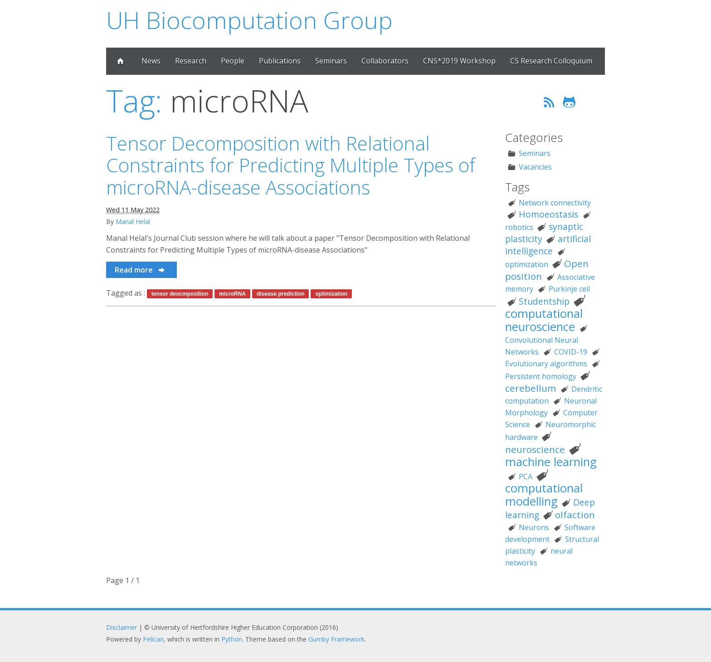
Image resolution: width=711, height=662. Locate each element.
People (232, 61)
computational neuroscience (544, 320)
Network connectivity (555, 203)
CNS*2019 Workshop (459, 61)
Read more (140, 269)
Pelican (153, 639)
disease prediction (280, 294)
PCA (525, 477)
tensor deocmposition (179, 294)
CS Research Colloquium (551, 61)
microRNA (232, 294)
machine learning (551, 462)
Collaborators (385, 61)
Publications (280, 61)
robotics (519, 227)
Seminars (331, 61)
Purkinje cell (569, 289)
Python (231, 639)
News (151, 61)
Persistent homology (540, 376)
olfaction (575, 514)
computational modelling (544, 494)
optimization (331, 294)
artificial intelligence (548, 245)
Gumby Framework (336, 639)
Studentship (544, 301)
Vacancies (535, 167)
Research (190, 61)
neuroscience (535, 449)
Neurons (534, 527)
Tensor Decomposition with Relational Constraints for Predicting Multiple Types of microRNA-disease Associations (290, 165)
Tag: (134, 100)
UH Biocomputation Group (249, 20)
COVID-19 (570, 352)
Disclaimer (121, 627)
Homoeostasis (548, 214)
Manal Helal (133, 221)
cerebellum (530, 388)
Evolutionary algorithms (546, 364)
